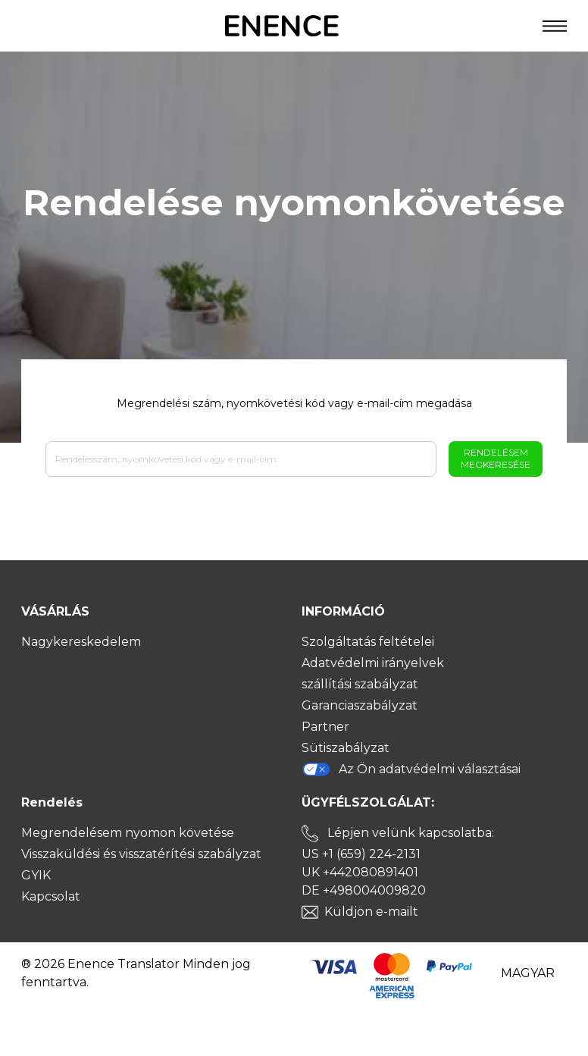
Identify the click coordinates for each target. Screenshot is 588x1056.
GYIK (36, 875)
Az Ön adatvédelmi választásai (411, 769)
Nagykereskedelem (81, 642)
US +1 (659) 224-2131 (361, 854)
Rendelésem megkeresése (495, 458)
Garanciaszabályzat (360, 705)
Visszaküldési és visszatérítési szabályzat (141, 854)
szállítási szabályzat (360, 684)
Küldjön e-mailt (371, 911)
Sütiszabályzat (345, 748)
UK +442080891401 (360, 872)
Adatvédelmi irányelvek (373, 663)
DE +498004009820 (364, 890)
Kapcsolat (50, 896)
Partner (325, 726)
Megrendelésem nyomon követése (127, 833)
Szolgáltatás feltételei (368, 642)
